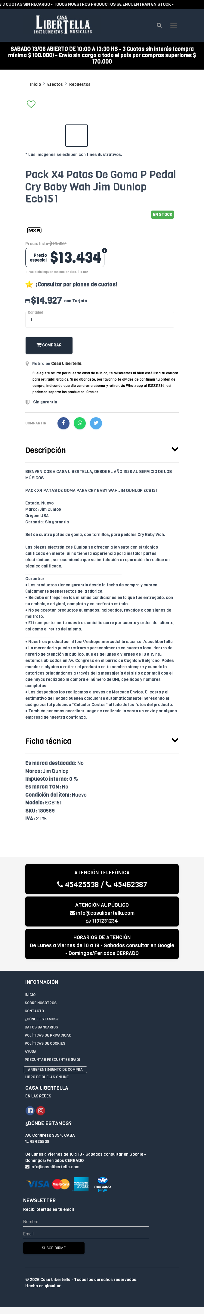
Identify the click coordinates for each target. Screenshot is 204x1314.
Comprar (49, 345)
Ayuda (30, 1051)
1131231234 (102, 921)
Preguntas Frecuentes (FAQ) (52, 1059)
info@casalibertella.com (102, 913)
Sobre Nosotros (41, 1003)
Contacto (34, 1011)
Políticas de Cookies (45, 1043)
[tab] (102, 449)
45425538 (78, 885)
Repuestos (80, 85)
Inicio (35, 85)
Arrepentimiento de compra (55, 1069)
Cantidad (35, 312)
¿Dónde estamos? (42, 1019)
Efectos (55, 85)
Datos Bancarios (41, 1027)
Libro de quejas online (47, 1077)
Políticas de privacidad (48, 1035)
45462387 (126, 885)
